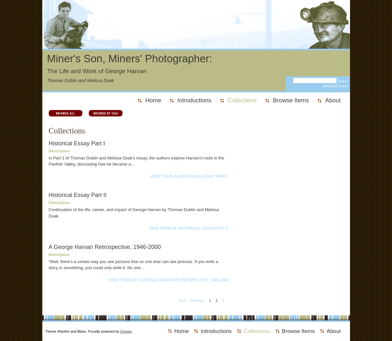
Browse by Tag (102, 113)
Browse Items (291, 100)
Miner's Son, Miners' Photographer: (129, 58)
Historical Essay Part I (77, 143)
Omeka (125, 331)
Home (153, 100)
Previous (197, 301)
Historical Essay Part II (78, 195)
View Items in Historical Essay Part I (189, 176)
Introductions (194, 100)
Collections (242, 100)
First (182, 301)
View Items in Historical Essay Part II (188, 228)
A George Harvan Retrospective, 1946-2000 (105, 247)
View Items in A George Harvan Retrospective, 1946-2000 (168, 280)
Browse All (65, 113)
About (333, 100)
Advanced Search (335, 86)
